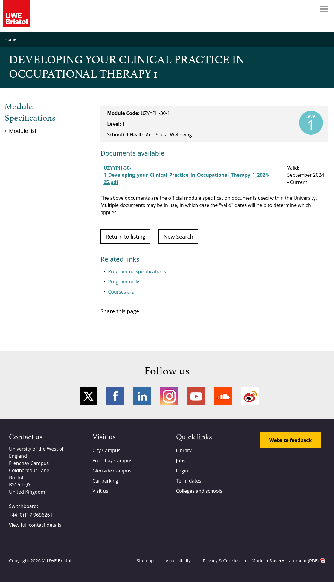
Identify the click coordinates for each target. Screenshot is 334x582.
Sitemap (145, 560)
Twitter (88, 396)
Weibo (250, 396)
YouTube (196, 396)
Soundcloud (223, 396)
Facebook (115, 396)
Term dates (188, 480)
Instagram (169, 396)
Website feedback (290, 440)
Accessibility (178, 560)
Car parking (105, 480)
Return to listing (125, 236)
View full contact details (35, 525)
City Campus (106, 450)
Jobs (180, 460)
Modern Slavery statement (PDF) (285, 560)
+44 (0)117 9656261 (31, 515)
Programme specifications (137, 271)
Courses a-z (121, 291)
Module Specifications (29, 112)
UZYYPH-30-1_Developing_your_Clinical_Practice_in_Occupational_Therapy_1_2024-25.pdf (186, 175)
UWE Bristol (59, 560)
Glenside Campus (111, 470)
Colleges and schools (199, 491)
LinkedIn (142, 396)
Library (184, 450)
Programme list (125, 281)
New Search (178, 236)
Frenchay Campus (112, 460)
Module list (22, 130)
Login (182, 470)
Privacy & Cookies (221, 560)
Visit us (100, 491)
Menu (324, 9)
